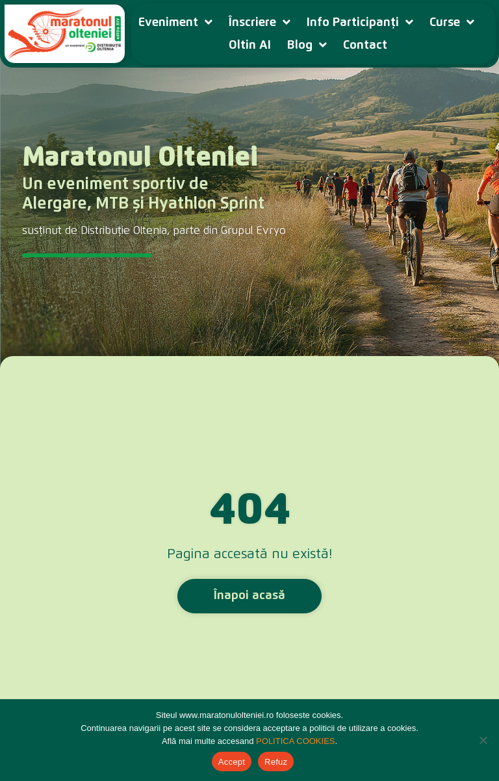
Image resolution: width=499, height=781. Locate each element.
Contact (365, 45)
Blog (307, 45)
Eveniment (175, 22)
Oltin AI (250, 45)
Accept (231, 762)
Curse (451, 22)
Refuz (275, 762)
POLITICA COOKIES (295, 741)
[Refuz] (482, 740)
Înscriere (259, 22)
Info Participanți (360, 22)
